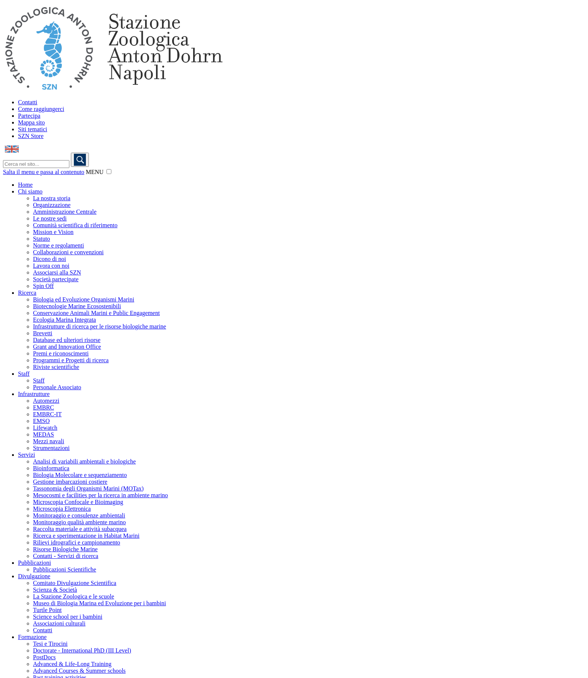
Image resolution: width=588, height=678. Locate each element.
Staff (24, 373)
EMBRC (43, 407)
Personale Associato (57, 387)
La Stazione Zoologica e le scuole (73, 596)
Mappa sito (31, 122)
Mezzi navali (48, 441)
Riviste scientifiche (56, 367)
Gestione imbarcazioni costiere (70, 481)
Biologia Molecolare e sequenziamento (80, 475)
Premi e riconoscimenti (60, 353)
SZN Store (31, 136)
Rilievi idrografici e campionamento (76, 542)
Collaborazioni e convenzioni (68, 252)
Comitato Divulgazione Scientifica (74, 583)
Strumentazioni (51, 448)
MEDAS (43, 434)
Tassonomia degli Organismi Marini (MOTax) (88, 488)
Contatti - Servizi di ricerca (65, 556)
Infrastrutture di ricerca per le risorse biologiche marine (99, 326)
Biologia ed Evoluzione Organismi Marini (83, 299)
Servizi (26, 455)
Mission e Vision (53, 232)
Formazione (32, 637)
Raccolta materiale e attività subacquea (80, 529)
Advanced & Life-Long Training (72, 664)
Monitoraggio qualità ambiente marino (79, 522)
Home (25, 185)
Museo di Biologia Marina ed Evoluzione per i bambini (99, 603)
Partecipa (29, 115)
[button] (108, 171)
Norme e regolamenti (58, 245)
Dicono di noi (49, 259)
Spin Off (43, 286)
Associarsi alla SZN (57, 272)
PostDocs (44, 657)
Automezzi (46, 401)
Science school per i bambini (67, 617)
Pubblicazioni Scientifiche (64, 569)
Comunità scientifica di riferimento (75, 225)
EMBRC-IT (47, 414)
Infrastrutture (34, 394)
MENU (95, 172)
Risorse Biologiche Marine (65, 549)
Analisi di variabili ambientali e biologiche (84, 461)
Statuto (41, 239)
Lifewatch (45, 427)
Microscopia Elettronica (62, 509)
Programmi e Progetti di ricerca (71, 360)
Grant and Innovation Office (67, 347)
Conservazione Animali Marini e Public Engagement (96, 313)
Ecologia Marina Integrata (64, 319)
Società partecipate (55, 279)
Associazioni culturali (59, 623)
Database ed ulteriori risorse (66, 340)
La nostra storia (51, 198)
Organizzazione (51, 205)
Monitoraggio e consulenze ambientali (79, 515)
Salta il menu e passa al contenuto (43, 172)
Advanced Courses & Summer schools (79, 671)
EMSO (41, 421)
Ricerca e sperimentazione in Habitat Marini (86, 535)
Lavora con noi (51, 265)
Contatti (28, 102)
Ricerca (27, 293)
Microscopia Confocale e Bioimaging (78, 502)
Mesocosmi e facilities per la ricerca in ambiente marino (100, 495)
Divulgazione (34, 576)
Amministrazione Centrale (64, 211)
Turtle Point (47, 610)
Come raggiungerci (41, 109)
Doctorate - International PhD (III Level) (82, 650)
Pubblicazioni (34, 563)
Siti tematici (32, 129)
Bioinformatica (51, 468)
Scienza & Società (55, 589)
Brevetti (42, 333)
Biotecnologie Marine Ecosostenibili (77, 306)
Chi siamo (30, 191)
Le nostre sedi (50, 218)
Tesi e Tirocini (50, 643)
